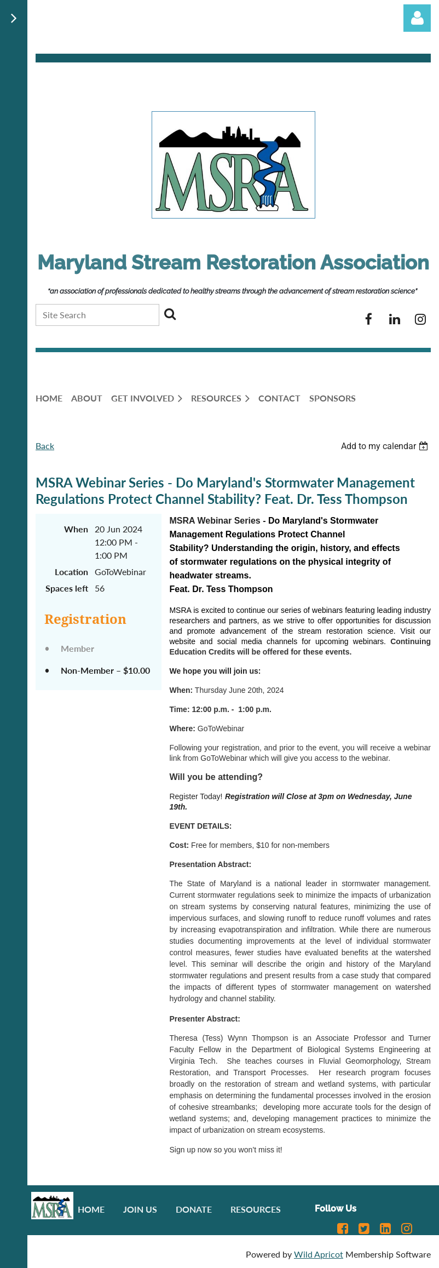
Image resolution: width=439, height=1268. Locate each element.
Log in (417, 18)
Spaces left (66, 588)
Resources (255, 1209)
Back (45, 445)
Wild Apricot (318, 1254)
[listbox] (386, 446)
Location (71, 571)
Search (170, 314)
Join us (140, 1209)
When (76, 529)
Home (91, 1209)
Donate (194, 1209)
